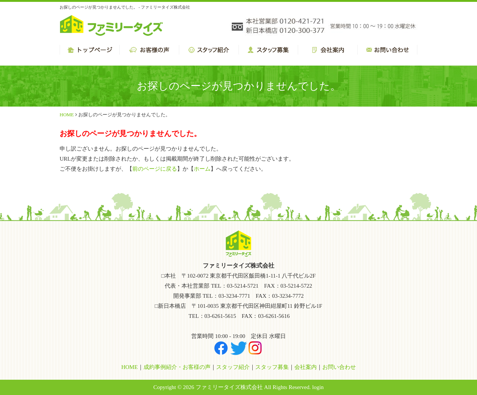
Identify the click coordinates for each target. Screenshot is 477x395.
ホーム (202, 169)
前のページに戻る (154, 169)
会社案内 (305, 367)
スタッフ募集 (272, 367)
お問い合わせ (339, 367)
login (318, 387)
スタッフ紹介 (233, 367)
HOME (67, 114)
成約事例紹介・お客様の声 (177, 367)
